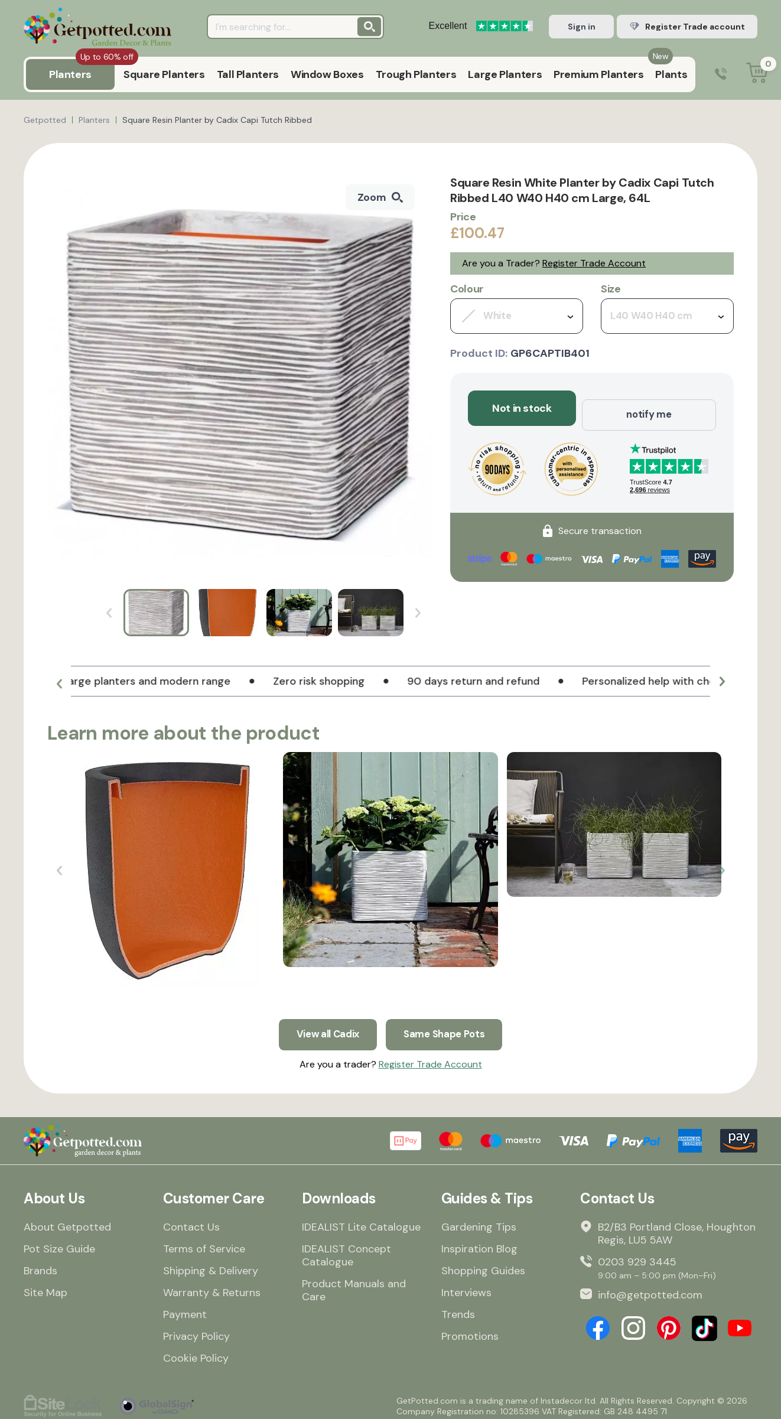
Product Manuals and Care (354, 1285)
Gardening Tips (478, 1222)
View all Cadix (324, 1028)
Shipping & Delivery (210, 1266)
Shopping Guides (483, 1266)
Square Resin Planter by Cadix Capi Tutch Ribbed (217, 120)
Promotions (470, 1331)
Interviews (466, 1288)
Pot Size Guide (59, 1244)
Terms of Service (204, 1244)
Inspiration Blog (479, 1244)
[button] (59, 686)
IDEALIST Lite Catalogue (361, 1222)
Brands (40, 1266)
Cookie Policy (196, 1353)
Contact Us (191, 1222)
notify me (649, 408)
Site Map (45, 1288)
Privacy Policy (196, 1331)
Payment (185, 1310)
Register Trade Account (594, 263)
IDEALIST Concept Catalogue (346, 1250)
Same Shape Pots (447, 1028)
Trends (458, 1310)
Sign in (581, 26)
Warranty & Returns (212, 1288)
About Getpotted (67, 1222)
